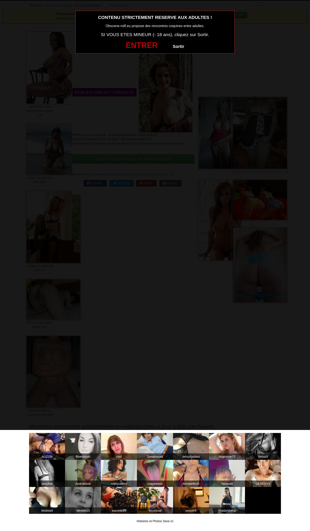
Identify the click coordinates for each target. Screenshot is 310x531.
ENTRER (142, 45)
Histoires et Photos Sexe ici (155, 521)
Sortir (178, 46)
